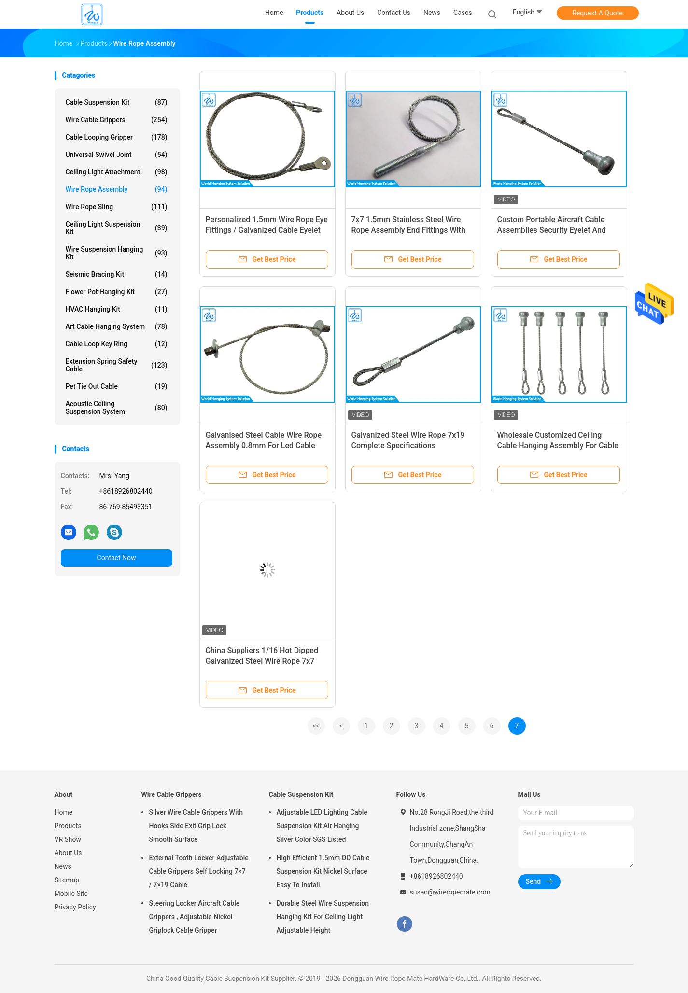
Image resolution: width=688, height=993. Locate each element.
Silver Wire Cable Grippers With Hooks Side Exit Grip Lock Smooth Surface (196, 826)
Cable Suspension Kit (117, 102)
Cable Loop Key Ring (117, 344)
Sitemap (67, 880)
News (63, 866)
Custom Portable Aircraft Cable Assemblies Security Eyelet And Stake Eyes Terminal (551, 230)
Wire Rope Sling (117, 207)
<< (315, 726)
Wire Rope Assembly (117, 189)
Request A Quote (597, 13)
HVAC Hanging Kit (117, 309)
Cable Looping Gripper (117, 137)
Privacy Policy (75, 907)
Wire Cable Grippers (117, 120)
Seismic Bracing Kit (117, 274)
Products (68, 826)
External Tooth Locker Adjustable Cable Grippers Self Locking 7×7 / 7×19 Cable (199, 871)
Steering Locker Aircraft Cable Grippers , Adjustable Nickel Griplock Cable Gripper (194, 916)
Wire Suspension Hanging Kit (117, 253)
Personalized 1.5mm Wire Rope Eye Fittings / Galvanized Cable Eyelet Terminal (267, 230)
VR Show (68, 839)
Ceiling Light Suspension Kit (117, 228)
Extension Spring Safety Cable (117, 365)
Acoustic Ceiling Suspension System (117, 407)
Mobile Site (71, 893)
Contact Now (116, 558)
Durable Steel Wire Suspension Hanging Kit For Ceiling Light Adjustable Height (323, 916)
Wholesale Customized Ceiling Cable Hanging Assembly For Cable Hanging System (557, 445)
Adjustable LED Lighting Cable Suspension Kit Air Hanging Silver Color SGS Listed (322, 826)
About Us (68, 853)
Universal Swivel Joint (117, 154)
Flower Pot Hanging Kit (117, 292)
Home (64, 812)
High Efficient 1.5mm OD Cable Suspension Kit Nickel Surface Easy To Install (323, 871)
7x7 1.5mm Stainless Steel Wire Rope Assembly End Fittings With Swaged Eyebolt (408, 230)
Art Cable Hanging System (117, 326)
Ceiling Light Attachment (117, 172)
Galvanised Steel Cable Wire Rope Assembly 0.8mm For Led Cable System (264, 445)
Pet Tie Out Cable (117, 386)
